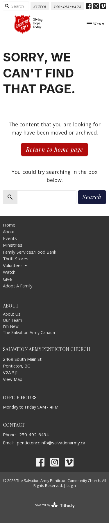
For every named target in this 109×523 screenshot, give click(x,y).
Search (40, 5)
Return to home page (54, 149)
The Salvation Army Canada (29, 332)
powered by (55, 505)
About (9, 231)
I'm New (11, 326)
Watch (9, 272)
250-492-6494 (67, 5)
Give (7, 279)
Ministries (12, 245)
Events (10, 238)
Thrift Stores (15, 259)
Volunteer (15, 265)
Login (71, 485)
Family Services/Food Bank (29, 252)
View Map (12, 379)
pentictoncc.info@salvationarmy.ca (51, 443)
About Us (11, 314)
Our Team (12, 320)
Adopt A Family (18, 286)
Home (9, 225)
